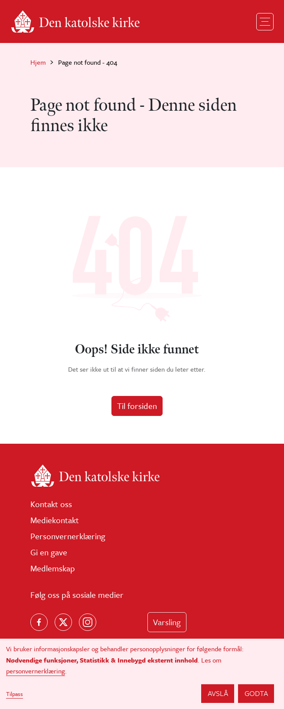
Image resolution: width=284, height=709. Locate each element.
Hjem (38, 62)
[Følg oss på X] (63, 622)
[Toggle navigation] (265, 21)
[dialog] (142, 674)
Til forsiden (137, 406)
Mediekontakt (54, 520)
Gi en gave (48, 552)
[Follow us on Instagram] (87, 622)
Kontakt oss (51, 504)
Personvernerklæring (67, 536)
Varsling (167, 622)
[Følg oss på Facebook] (39, 622)
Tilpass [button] (14, 693)
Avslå (218, 693)
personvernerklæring (35, 671)
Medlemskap (52, 568)
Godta (256, 693)
